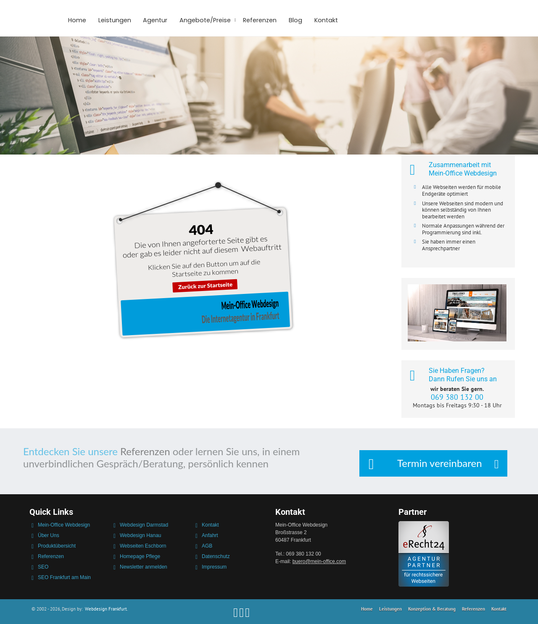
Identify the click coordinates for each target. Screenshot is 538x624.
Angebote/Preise (205, 20)
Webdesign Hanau (140, 535)
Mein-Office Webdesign (64, 525)
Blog (295, 20)
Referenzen (260, 20)
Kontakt (326, 20)
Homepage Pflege (140, 556)
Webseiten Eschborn (143, 546)
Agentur (155, 20)
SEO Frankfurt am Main (64, 577)
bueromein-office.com (319, 561)
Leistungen (114, 20)
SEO (43, 567)
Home (77, 20)
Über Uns (48, 535)
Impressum (214, 567)
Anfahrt (210, 535)
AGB (207, 546)
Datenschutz (216, 556)
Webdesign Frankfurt (106, 609)
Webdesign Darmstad (144, 525)
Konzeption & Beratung (432, 609)
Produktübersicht (57, 546)
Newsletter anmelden (143, 567)
